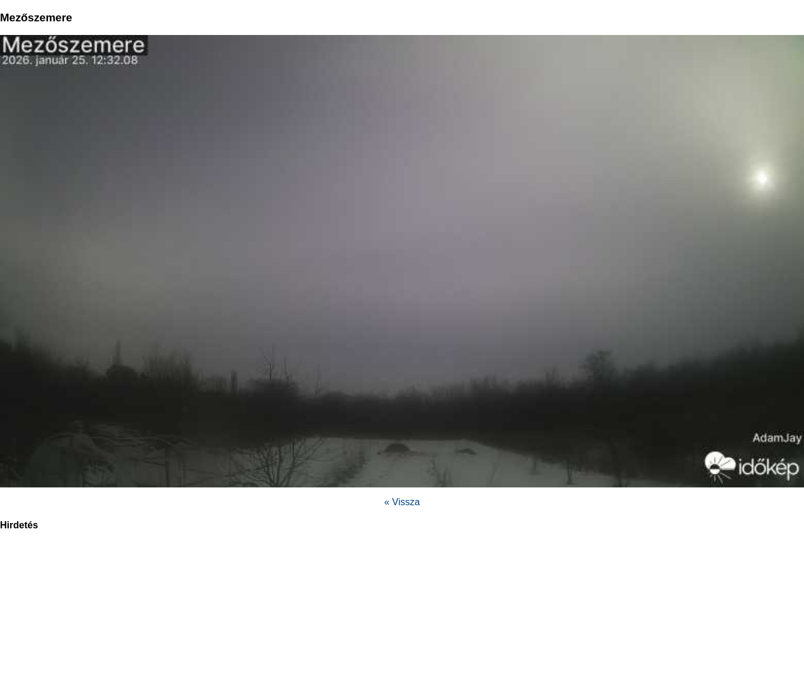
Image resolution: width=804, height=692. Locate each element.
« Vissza (402, 502)
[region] (402, 618)
